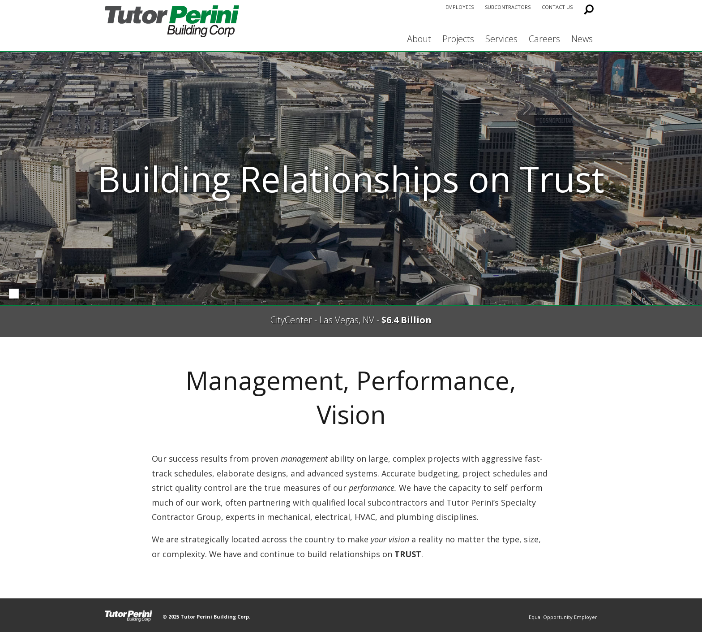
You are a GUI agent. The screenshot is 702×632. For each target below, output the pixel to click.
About (419, 39)
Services (501, 39)
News (582, 39)
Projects (458, 39)
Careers (544, 39)
